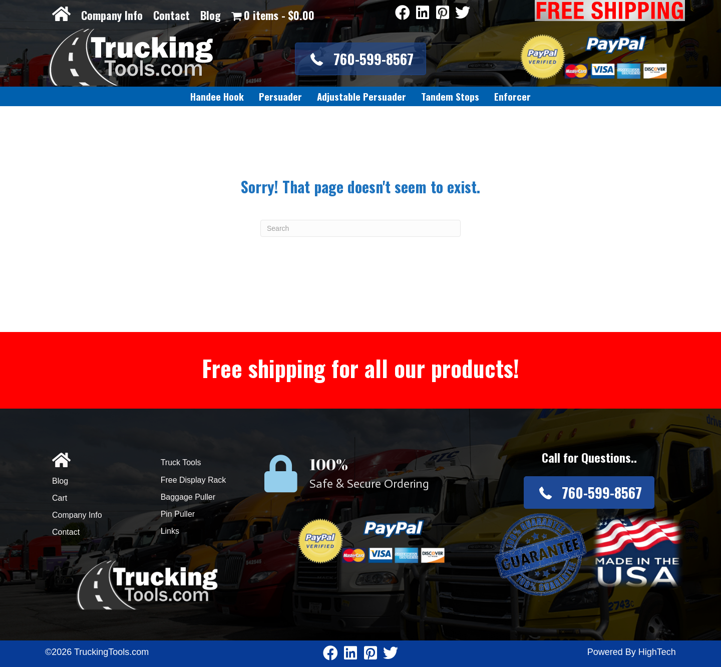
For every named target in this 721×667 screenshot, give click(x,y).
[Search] (360, 228)
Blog (210, 15)
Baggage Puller (188, 497)
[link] (217, 97)
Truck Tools (181, 462)
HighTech (657, 652)
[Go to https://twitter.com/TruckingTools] (462, 13)
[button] (360, 59)
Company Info (112, 15)
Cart (59, 498)
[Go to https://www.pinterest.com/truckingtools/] (442, 13)
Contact (171, 15)
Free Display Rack (193, 480)
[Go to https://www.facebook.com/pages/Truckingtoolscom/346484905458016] (402, 13)
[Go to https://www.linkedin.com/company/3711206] (422, 13)
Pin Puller (178, 514)
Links (170, 531)
